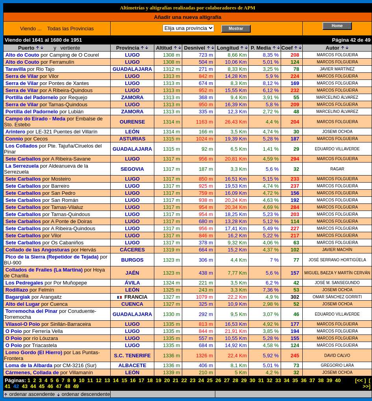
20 (167, 380)
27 (226, 380)
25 (210, 380)
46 (50, 386)
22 (184, 380)
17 (141, 380)
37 (312, 380)
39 (329, 380)
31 (261, 380)
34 (286, 380)
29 (243, 380)
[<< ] (360, 380)
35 (295, 380)
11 (90, 380)
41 (7, 386)
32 (269, 380)
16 (132, 380)
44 (33, 386)
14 (115, 380)
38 (321, 380)
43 (24, 386)
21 (175, 380)
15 (124, 380)
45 (41, 386)
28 (235, 380)
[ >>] (367, 383)
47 (58, 386)
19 (158, 380)
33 (278, 380)
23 (192, 380)
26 (218, 380)
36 (303, 380)
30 (252, 380)
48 (67, 386)
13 (107, 380)
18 (150, 380)
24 (201, 380)
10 (81, 380)
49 (76, 386)
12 (98, 380)
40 (338, 380)
